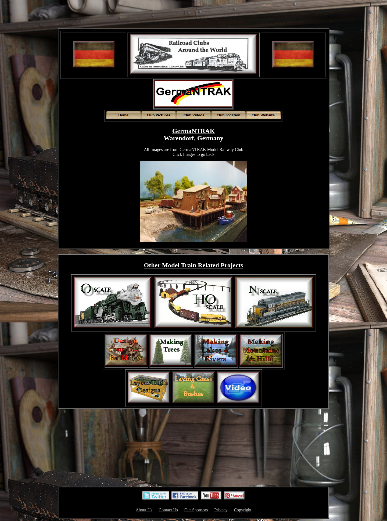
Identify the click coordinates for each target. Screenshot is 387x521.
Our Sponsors (196, 510)
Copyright (242, 510)
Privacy (221, 510)
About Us (144, 510)
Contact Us (168, 510)
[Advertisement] (193, 15)
